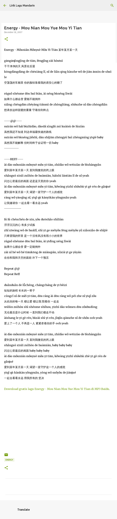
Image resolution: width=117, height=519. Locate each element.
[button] (6, 39)
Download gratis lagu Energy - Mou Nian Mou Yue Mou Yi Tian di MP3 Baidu (56, 389)
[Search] (112, 5)
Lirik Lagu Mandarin (22, 5)
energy (9, 460)
